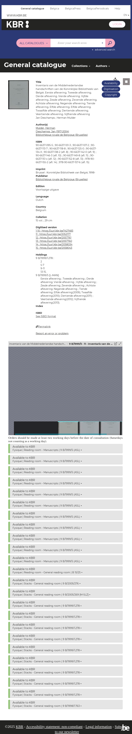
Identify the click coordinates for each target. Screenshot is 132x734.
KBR (19, 727)
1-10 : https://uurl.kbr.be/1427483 (54, 230)
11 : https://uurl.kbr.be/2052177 (53, 234)
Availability (111, 83)
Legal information (99, 727)
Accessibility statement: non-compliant (54, 727)
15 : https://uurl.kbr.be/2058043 (54, 247)
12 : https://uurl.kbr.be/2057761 (53, 237)
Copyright (111, 94)
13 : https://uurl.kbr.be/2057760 (54, 241)
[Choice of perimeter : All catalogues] (33, 43)
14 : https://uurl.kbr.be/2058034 (54, 244)
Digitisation (111, 89)
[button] (18, 94)
